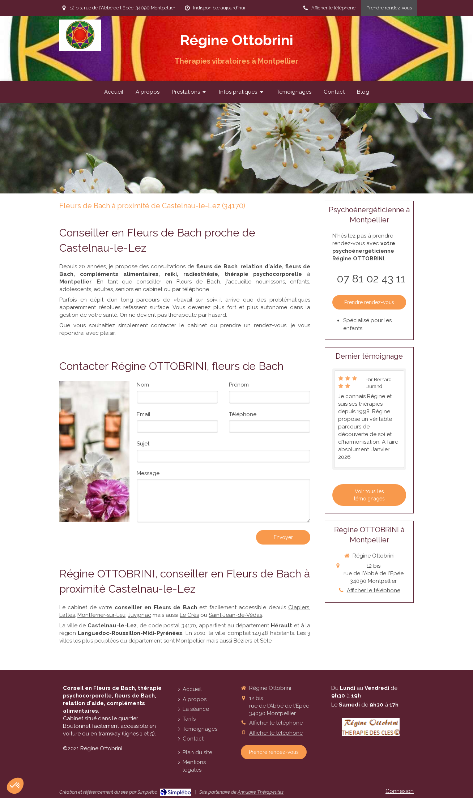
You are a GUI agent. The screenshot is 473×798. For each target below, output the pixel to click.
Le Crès (189, 615)
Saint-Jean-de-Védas (235, 615)
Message (148, 473)
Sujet (143, 443)
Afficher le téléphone (333, 7)
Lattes (67, 615)
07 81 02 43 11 (371, 278)
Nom (143, 384)
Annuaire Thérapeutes (261, 792)
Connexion (399, 791)
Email (143, 414)
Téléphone (242, 414)
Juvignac (139, 615)
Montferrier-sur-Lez (101, 615)
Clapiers (298, 607)
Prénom (239, 384)
